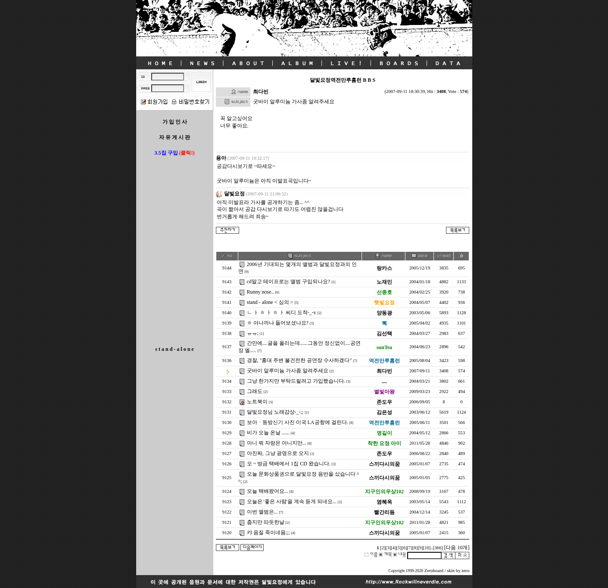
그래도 (254, 391)
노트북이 (257, 402)
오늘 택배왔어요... (267, 491)
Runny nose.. (260, 292)
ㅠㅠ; (252, 333)
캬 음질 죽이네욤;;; (268, 532)
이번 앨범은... (262, 512)
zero (465, 570)
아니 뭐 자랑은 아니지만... (276, 443)
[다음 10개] (456, 548)
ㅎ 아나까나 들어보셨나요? (277, 323)
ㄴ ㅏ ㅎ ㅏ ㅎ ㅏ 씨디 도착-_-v (281, 312)
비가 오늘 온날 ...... (268, 433)
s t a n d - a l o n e (174, 349)
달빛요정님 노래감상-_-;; (275, 412)
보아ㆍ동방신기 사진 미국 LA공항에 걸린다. (297, 422)
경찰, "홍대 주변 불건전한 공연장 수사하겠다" (299, 360)
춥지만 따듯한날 (265, 522)
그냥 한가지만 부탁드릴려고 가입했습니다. (295, 381)
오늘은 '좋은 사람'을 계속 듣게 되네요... (291, 501)
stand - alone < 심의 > (269, 302)
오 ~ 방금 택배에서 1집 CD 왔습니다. (288, 464)
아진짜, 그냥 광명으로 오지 (277, 453)
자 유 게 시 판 (174, 137)
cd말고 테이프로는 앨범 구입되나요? (288, 282)
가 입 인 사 (174, 122)
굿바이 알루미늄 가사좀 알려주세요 (287, 371)
